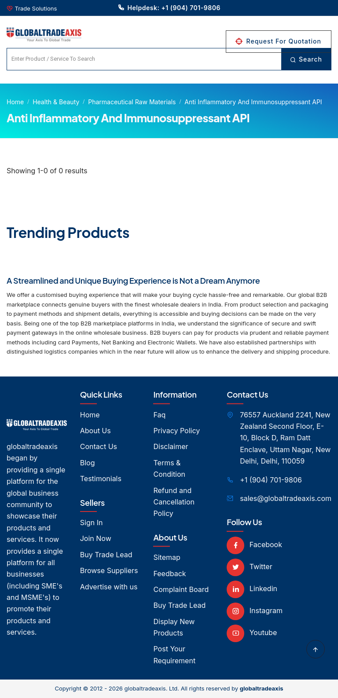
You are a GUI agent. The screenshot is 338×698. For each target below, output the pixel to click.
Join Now (95, 538)
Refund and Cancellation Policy (173, 502)
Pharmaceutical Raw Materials (132, 102)
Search (306, 59)
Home (15, 102)
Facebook (254, 544)
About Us (95, 430)
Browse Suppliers (109, 570)
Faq (159, 414)
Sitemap (166, 557)
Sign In (91, 522)
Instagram (255, 610)
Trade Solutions (36, 8)
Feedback (169, 573)
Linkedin (252, 588)
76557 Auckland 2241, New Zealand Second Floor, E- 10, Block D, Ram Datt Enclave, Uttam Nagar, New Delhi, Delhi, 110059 (285, 438)
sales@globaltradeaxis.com (285, 498)
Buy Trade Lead (106, 554)
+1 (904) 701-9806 (271, 479)
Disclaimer (170, 446)
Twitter (249, 566)
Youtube (252, 632)
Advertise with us (109, 586)
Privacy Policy (176, 430)
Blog (87, 462)
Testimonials (100, 478)
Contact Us (98, 446)
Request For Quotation (278, 41)
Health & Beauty (56, 102)
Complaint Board (181, 589)
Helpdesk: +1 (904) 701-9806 (169, 7)
